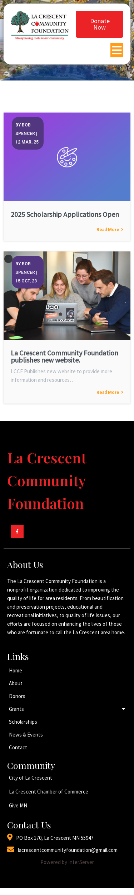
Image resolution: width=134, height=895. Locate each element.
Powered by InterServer (67, 862)
